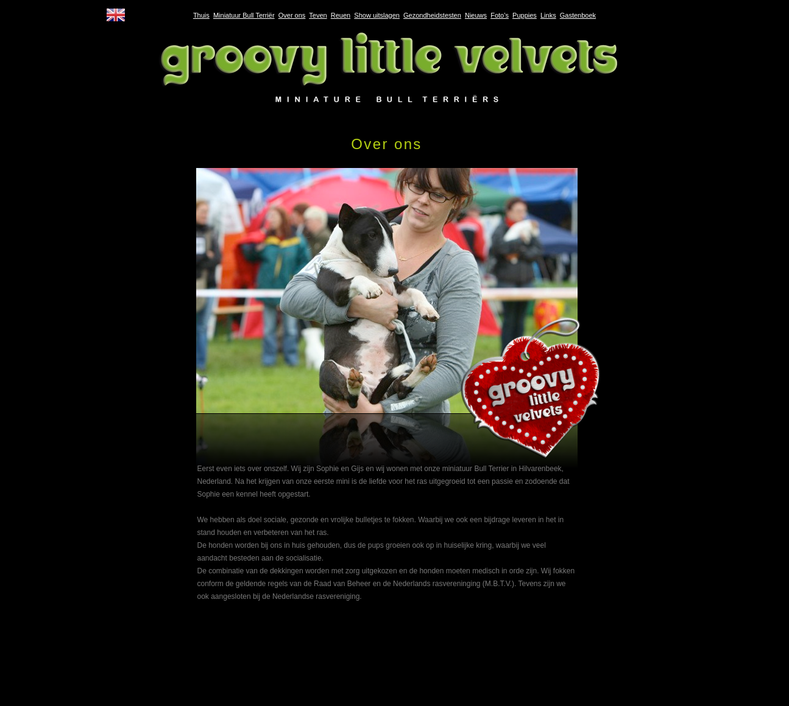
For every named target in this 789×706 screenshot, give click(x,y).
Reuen (340, 15)
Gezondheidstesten (432, 15)
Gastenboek (578, 15)
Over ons (292, 15)
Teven (318, 15)
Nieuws (476, 15)
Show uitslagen (377, 15)
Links (548, 15)
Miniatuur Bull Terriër (244, 15)
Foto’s (499, 15)
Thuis (201, 15)
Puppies (524, 15)
